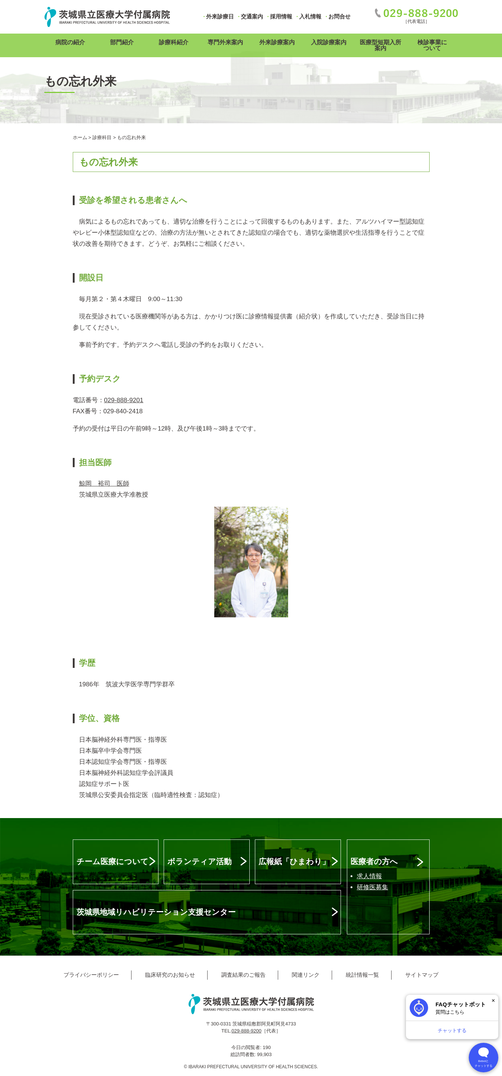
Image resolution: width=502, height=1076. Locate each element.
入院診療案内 (328, 42)
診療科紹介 (173, 42)
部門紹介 (122, 42)
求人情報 (369, 876)
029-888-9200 (247, 1031)
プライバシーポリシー (91, 975)
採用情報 (281, 16)
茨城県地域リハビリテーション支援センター (156, 912)
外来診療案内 (277, 42)
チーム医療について (112, 861)
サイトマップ (421, 975)
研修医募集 (372, 887)
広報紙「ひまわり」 (294, 861)
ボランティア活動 (199, 861)
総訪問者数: (243, 1054)
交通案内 (252, 16)
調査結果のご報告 (243, 975)
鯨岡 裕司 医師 (104, 483)
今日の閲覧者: (247, 1047)
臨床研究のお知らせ (170, 975)
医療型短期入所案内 (380, 45)
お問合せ (339, 16)
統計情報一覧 (362, 975)
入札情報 (310, 16)
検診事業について (432, 45)
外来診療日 (220, 16)
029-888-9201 (124, 400)
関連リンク (306, 975)
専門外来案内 (225, 42)
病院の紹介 (70, 42)
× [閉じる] (493, 1000)
